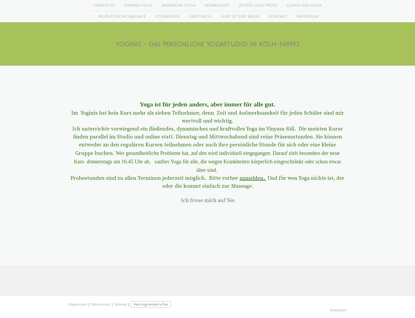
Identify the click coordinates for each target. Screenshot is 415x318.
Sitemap (120, 304)
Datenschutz (101, 304)
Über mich (200, 17)
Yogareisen (167, 17)
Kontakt (278, 17)
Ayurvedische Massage (122, 17)
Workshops (217, 5)
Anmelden (338, 310)
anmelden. (253, 178)
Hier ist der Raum (240, 17)
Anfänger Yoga (178, 5)
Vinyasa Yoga (138, 5)
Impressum (307, 17)
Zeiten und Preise (258, 5)
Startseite (104, 5)
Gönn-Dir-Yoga (304, 5)
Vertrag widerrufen (150, 304)
